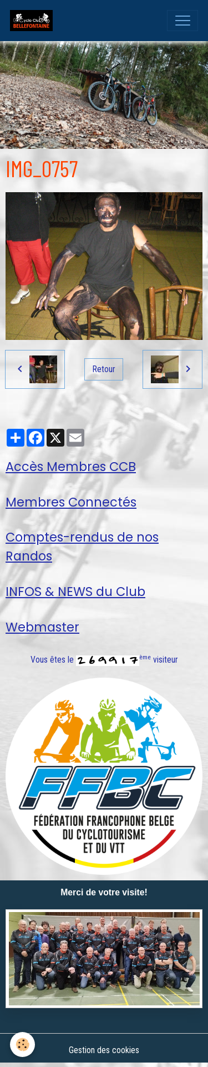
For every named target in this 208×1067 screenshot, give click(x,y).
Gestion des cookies (104, 1050)
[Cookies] (22, 1044)
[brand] (34, 20)
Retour (104, 369)
